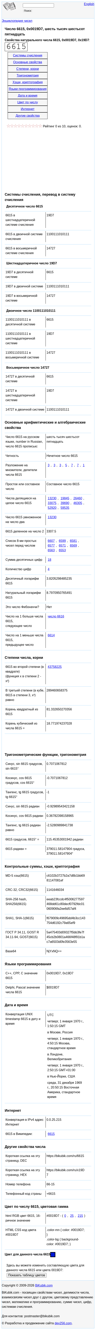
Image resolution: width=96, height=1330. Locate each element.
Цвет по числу (27, 102)
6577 (51, 545)
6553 (62, 550)
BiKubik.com (44, 1285)
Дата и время (27, 95)
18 (49, 559)
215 (80, 1215)
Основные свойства (27, 62)
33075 (52, 503)
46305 (77, 503)
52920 (52, 507)
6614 (51, 635)
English (89, 4)
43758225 (55, 666)
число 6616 (56, 616)
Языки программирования (28, 89)
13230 (52, 498)
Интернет (28, 109)
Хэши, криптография (28, 82)
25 (72, 1215)
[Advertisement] (38, 158)
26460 (77, 498)
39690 (64, 503)
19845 (64, 498)
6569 (73, 545)
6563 (51, 550)
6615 (51, 1134)
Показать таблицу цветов (26, 1275)
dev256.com (63, 1323)
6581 (73, 540)
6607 (51, 540)
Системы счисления (27, 55)
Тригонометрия (28, 75)
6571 (62, 545)
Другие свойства (27, 115)
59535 (64, 507)
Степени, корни (27, 68)
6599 (62, 540)
